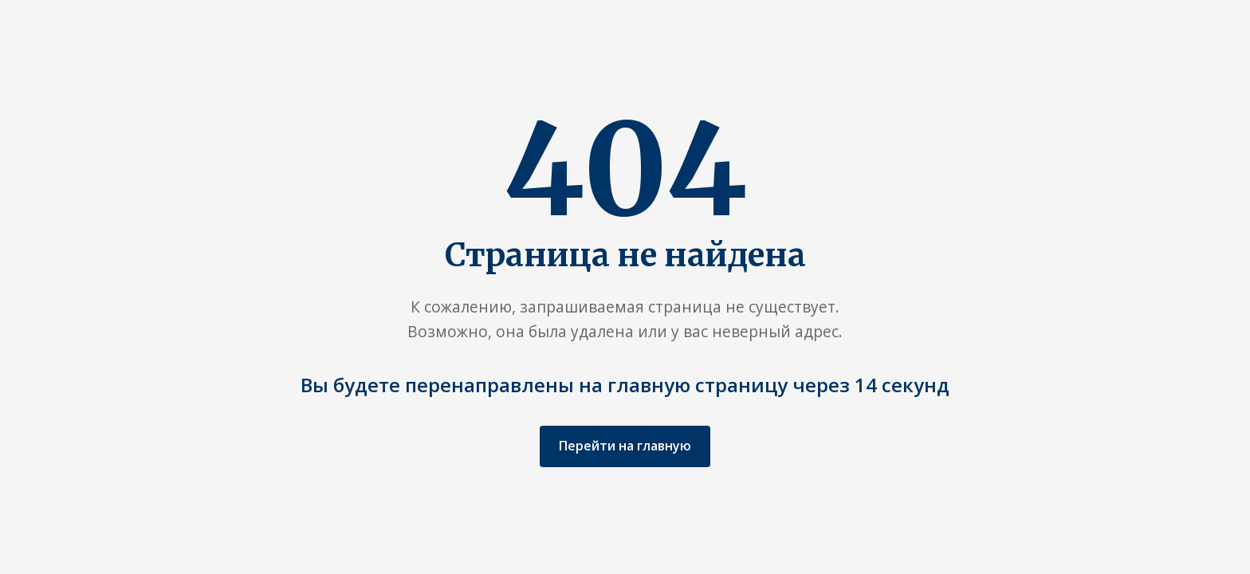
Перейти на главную (625, 445)
